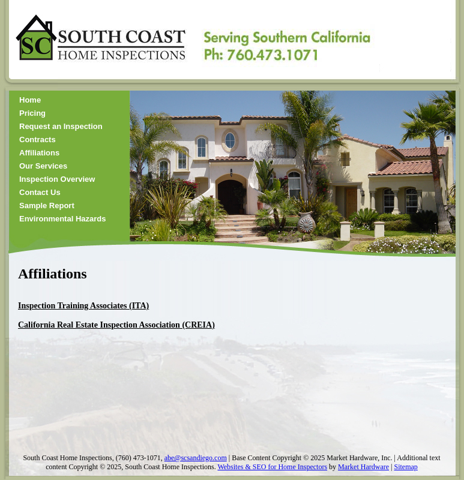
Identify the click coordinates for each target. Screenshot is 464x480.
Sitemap (405, 467)
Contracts (37, 139)
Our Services (43, 165)
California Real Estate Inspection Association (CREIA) (116, 324)
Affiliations (39, 152)
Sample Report (46, 205)
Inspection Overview (57, 179)
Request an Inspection (61, 126)
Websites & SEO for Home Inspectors (272, 467)
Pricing (32, 113)
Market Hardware (363, 467)
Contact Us (40, 192)
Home (30, 99)
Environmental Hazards (62, 218)
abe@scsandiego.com (195, 458)
